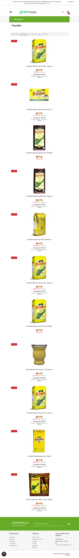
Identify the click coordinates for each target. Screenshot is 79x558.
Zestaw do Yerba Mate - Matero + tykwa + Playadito (39, 499)
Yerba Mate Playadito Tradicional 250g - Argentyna (39, 66)
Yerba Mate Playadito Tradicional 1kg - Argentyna (39, 413)
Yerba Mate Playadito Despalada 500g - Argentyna (39, 196)
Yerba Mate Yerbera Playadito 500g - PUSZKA (39, 456)
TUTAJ (48, 3)
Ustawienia (12, 541)
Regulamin (35, 545)
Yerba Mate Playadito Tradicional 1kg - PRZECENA (39, 326)
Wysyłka (34, 543)
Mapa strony (35, 537)
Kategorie (17, 19)
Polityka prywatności (37, 539)
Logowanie (12, 537)
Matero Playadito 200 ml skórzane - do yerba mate (39, 369)
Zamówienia (12, 543)
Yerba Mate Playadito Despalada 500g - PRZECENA (39, 153)
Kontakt (34, 547)
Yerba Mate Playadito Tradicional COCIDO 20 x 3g (39, 109)
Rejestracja (12, 539)
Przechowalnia (13, 545)
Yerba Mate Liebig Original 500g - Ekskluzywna (39, 239)
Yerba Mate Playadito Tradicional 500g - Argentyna (39, 283)
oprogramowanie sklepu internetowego (61, 553)
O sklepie (34, 541)
